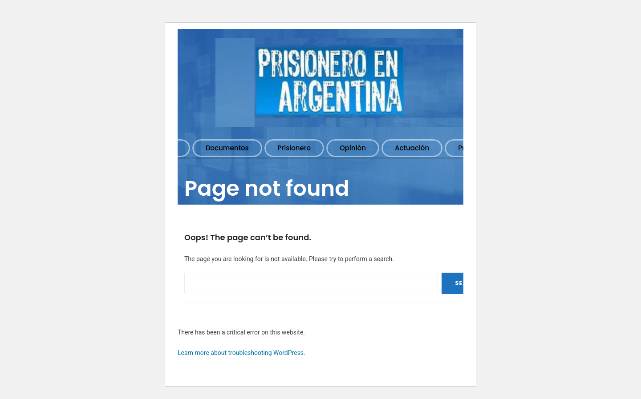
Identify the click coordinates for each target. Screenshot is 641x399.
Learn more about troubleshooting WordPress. (241, 352)
